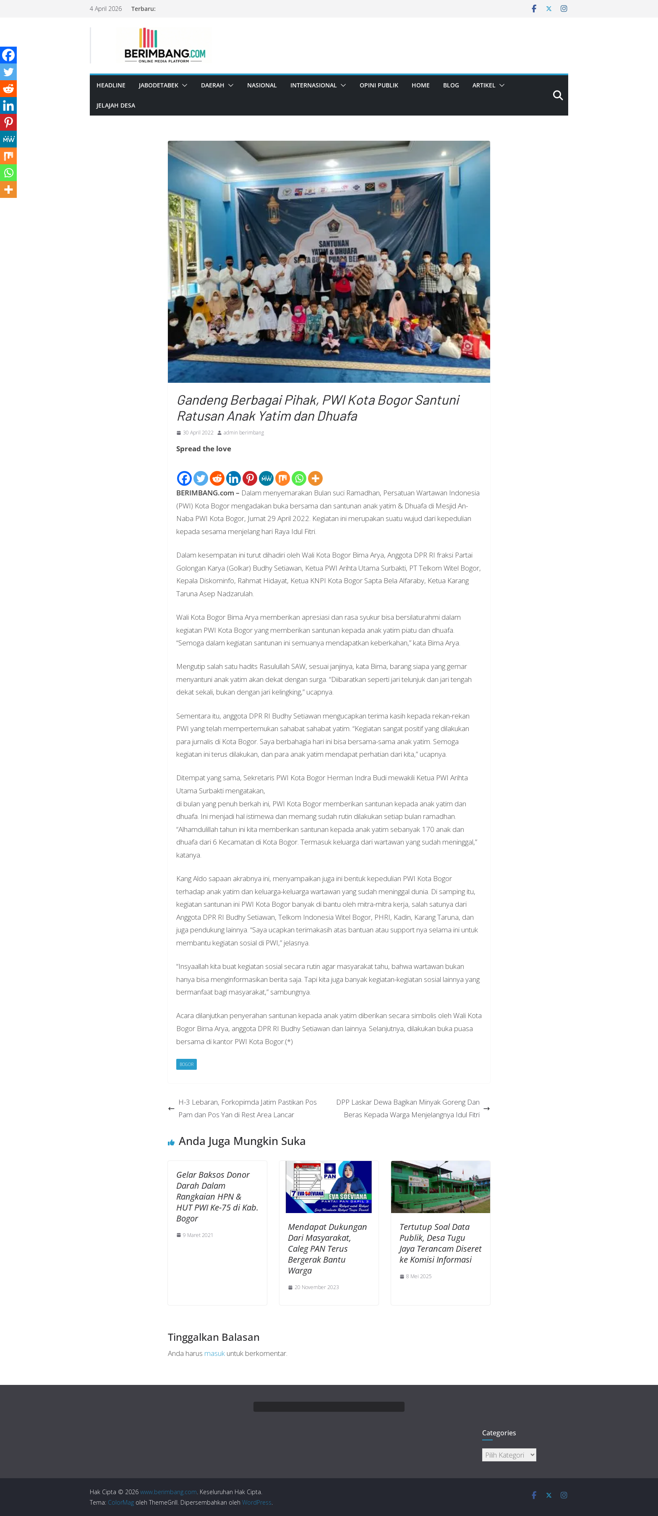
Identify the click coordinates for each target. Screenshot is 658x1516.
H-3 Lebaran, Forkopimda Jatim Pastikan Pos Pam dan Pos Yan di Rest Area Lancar (242, 1108)
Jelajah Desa (116, 105)
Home (421, 85)
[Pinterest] (250, 471)
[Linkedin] (233, 471)
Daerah (213, 85)
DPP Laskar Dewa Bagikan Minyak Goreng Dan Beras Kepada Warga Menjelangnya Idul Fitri (413, 1108)
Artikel (484, 85)
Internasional (313, 85)
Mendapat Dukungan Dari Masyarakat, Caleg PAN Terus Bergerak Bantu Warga (327, 1248)
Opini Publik (379, 85)
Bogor (186, 1064)
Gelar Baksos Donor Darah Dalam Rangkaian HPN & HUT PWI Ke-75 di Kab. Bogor (217, 1196)
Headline (111, 85)
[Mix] (282, 471)
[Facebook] (184, 471)
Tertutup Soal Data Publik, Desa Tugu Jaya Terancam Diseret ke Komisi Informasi (441, 1243)
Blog (451, 85)
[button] (183, 85)
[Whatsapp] (299, 471)
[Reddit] (217, 471)
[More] (315, 471)
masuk (214, 1353)
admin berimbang (244, 432)
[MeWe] (266, 471)
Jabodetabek (158, 85)
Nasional (262, 85)
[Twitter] (200, 471)
